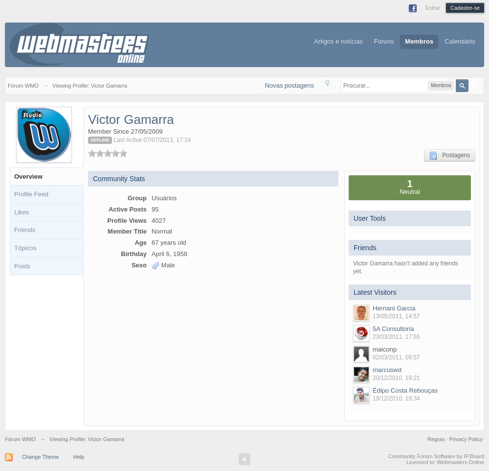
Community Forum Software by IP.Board (436, 456)
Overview (28, 176)
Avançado (475, 85)
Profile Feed (31, 194)
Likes (21, 212)
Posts (22, 266)
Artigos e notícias (338, 41)
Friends (24, 230)
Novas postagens (289, 85)
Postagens (449, 156)
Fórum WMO (20, 439)
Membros (419, 41)
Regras (436, 439)
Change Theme (40, 457)
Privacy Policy (466, 439)
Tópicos (25, 248)
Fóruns (384, 41)
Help (79, 457)
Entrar (432, 8)
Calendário (460, 41)
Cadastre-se (465, 8)
